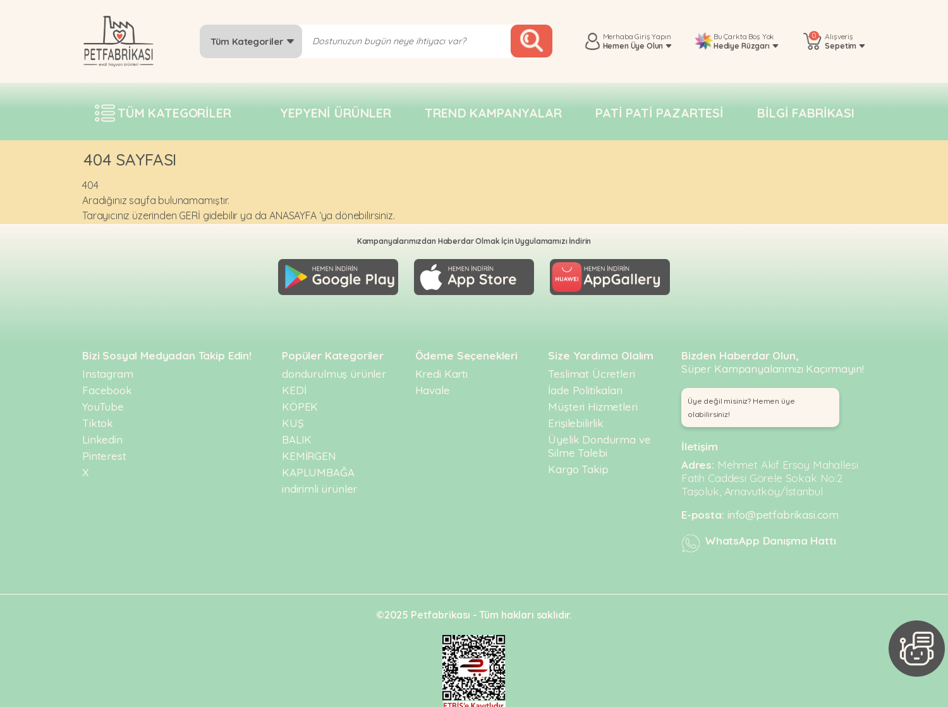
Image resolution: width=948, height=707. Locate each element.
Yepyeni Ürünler (335, 113)
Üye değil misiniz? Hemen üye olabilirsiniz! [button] (741, 403)
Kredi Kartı (441, 370)
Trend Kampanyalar (493, 113)
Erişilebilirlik (576, 419)
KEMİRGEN (309, 452)
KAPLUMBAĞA (318, 468)
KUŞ (293, 419)
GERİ (189, 215)
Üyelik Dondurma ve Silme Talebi (599, 442)
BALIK (297, 435)
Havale (432, 386)
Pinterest (104, 452)
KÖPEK (300, 402)
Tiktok (97, 419)
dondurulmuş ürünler (334, 370)
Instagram (107, 370)
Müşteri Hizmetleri (592, 402)
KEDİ (294, 386)
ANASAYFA (293, 215)
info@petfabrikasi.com (783, 510)
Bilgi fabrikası (805, 113)
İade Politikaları (585, 386)
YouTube (103, 402)
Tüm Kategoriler (252, 41)
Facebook (107, 386)
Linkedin (102, 435)
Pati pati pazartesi (659, 113)
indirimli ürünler (319, 485)
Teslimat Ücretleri (591, 370)
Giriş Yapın (653, 36)
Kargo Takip (578, 465)
